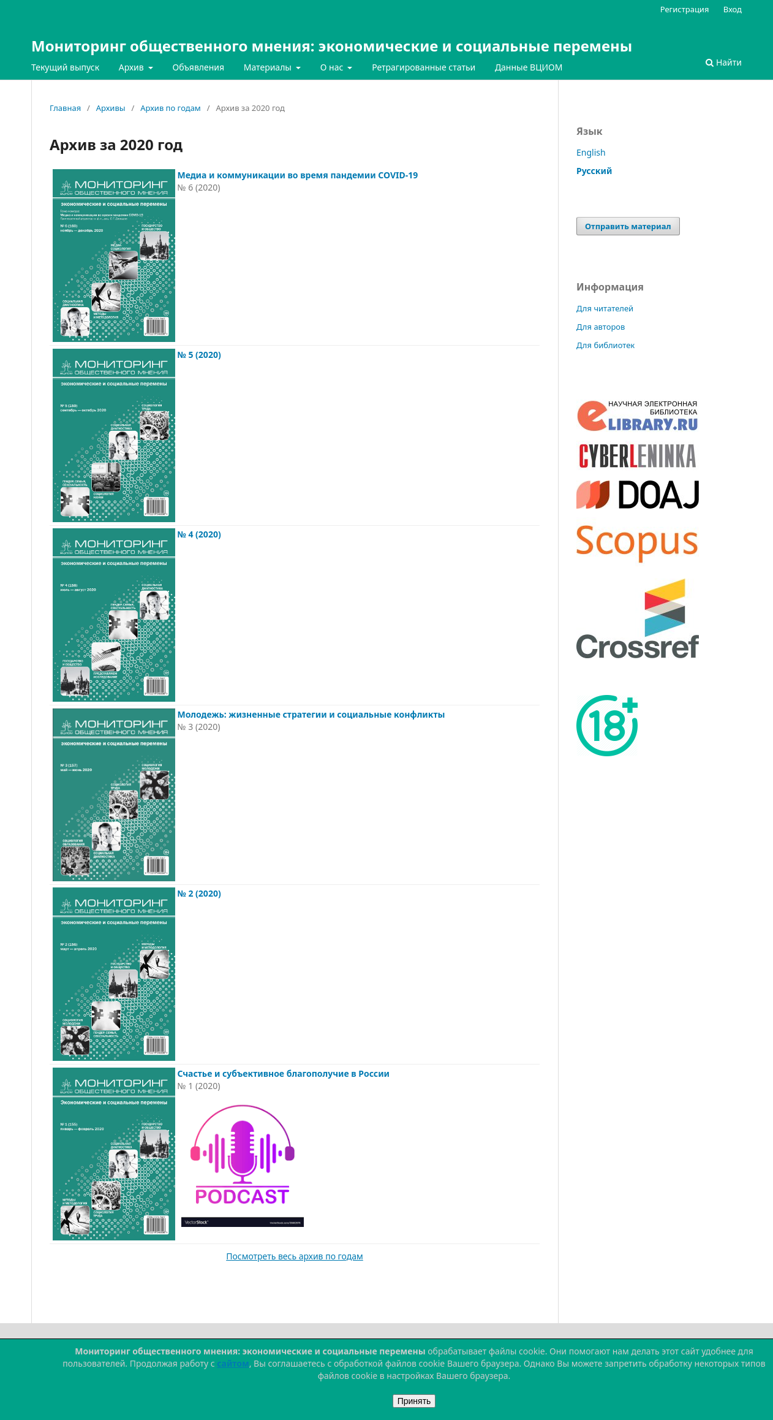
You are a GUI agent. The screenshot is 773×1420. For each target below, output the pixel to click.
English (591, 152)
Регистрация (684, 9)
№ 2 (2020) (199, 893)
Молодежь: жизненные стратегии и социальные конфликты (311, 714)
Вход (732, 9)
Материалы (269, 67)
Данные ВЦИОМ (529, 67)
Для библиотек (605, 345)
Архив (132, 67)
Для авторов (600, 326)
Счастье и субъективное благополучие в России (283, 1073)
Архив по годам (170, 107)
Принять (414, 1401)
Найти (724, 62)
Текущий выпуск (65, 67)
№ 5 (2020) (199, 354)
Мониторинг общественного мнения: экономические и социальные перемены (331, 46)
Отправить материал (628, 226)
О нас (332, 67)
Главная (65, 107)
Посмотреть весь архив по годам (294, 1256)
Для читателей (604, 308)
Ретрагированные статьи (423, 67)
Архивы (111, 107)
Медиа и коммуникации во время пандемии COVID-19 (297, 175)
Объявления (198, 67)
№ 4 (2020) (199, 534)
